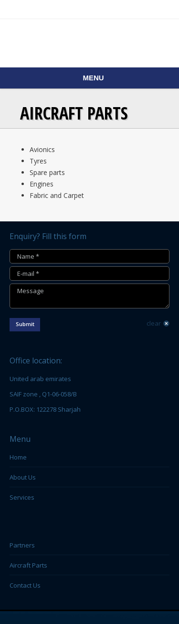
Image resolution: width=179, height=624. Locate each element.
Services (22, 497)
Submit (25, 324)
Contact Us (25, 585)
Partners (22, 545)
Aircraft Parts (28, 565)
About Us (23, 477)
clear (154, 323)
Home (18, 457)
